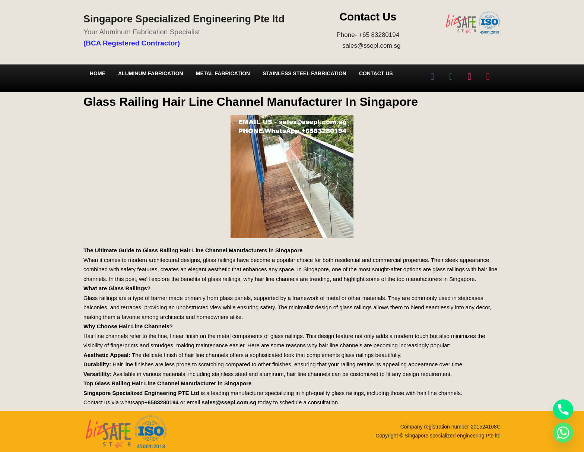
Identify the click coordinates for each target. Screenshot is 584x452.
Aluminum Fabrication (150, 73)
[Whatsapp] (563, 433)
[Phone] (563, 409)
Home (97, 73)
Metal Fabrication (223, 73)
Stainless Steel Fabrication (304, 73)
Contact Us (376, 73)
